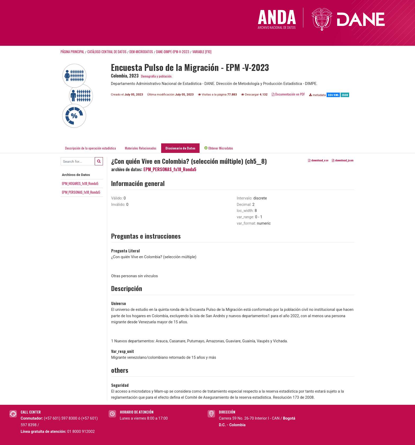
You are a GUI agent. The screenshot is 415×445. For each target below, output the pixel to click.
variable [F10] (201, 51)
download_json (342, 160)
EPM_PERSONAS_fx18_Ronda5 (81, 192)
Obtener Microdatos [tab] (218, 148)
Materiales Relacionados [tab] (140, 148)
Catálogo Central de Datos (107, 51)
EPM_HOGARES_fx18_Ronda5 (80, 183)
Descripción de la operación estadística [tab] (90, 148)
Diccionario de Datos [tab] (180, 148)
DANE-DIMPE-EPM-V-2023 (172, 51)
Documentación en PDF (288, 94)
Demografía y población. (156, 76)
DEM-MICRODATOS (141, 51)
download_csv (318, 160)
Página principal (72, 51)
